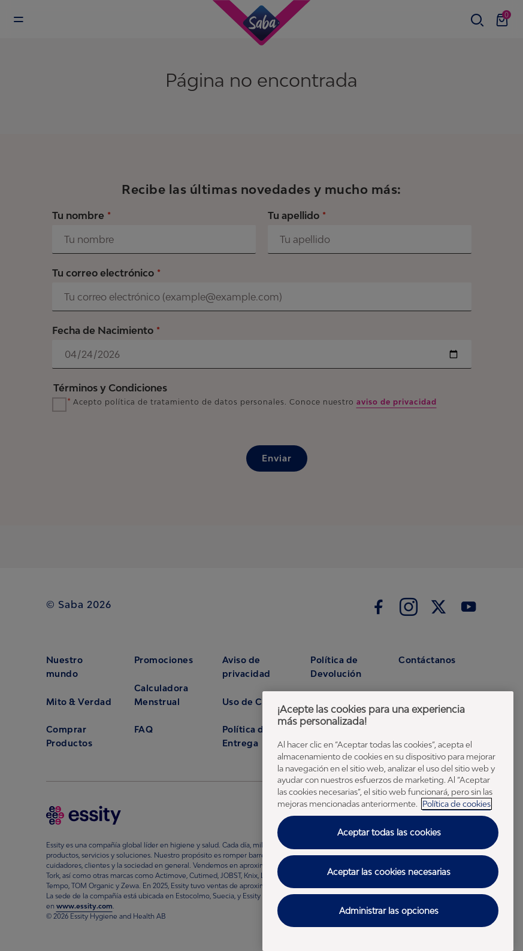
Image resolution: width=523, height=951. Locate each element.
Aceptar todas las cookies (389, 832)
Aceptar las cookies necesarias (389, 872)
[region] (387, 821)
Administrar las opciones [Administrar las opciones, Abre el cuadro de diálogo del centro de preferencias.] (389, 911)
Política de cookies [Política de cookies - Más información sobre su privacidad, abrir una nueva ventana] (456, 804)
